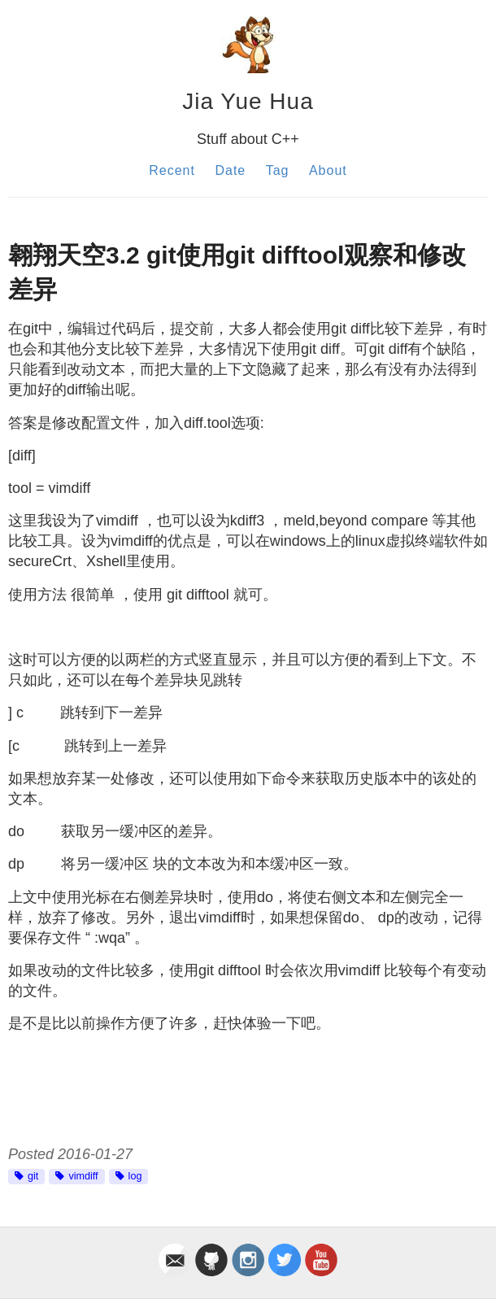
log (135, 1176)
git (33, 1176)
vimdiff (83, 1176)
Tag (277, 170)
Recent (172, 170)
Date (230, 170)
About (328, 170)
